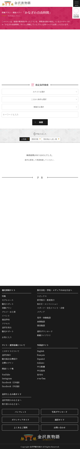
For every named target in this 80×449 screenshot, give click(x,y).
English (40, 350)
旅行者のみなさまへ (10, 403)
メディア (41, 311)
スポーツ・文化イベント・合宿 (50, 307)
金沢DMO (6, 354)
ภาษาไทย (41, 378)
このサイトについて (10, 350)
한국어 (40, 374)
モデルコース (7, 299)
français (41, 354)
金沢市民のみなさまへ (11, 400)
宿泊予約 (6, 319)
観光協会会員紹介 (10, 358)
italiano (40, 362)
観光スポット (8, 303)
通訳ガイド (59, 419)
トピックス (42, 296)
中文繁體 (41, 366)
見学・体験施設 (44, 317)
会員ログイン (7, 362)
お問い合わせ (59, 427)
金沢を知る (7, 327)
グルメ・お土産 (9, 311)
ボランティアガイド (20, 419)
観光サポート (8, 331)
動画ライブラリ (44, 335)
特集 (4, 296)
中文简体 (41, 370)
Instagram (7, 378)
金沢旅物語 (16, 3)
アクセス (6, 323)
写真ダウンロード (59, 411)
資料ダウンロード (45, 331)
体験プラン (7, 307)
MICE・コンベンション (47, 303)
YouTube (6, 374)
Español (41, 358)
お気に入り (7, 337)
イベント (6, 315)
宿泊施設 (41, 325)
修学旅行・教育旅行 (46, 299)
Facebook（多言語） (11, 386)
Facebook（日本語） (11, 382)
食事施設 (41, 321)
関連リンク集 (8, 368)
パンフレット (20, 411)
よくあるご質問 (20, 427)
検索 (41, 121)
